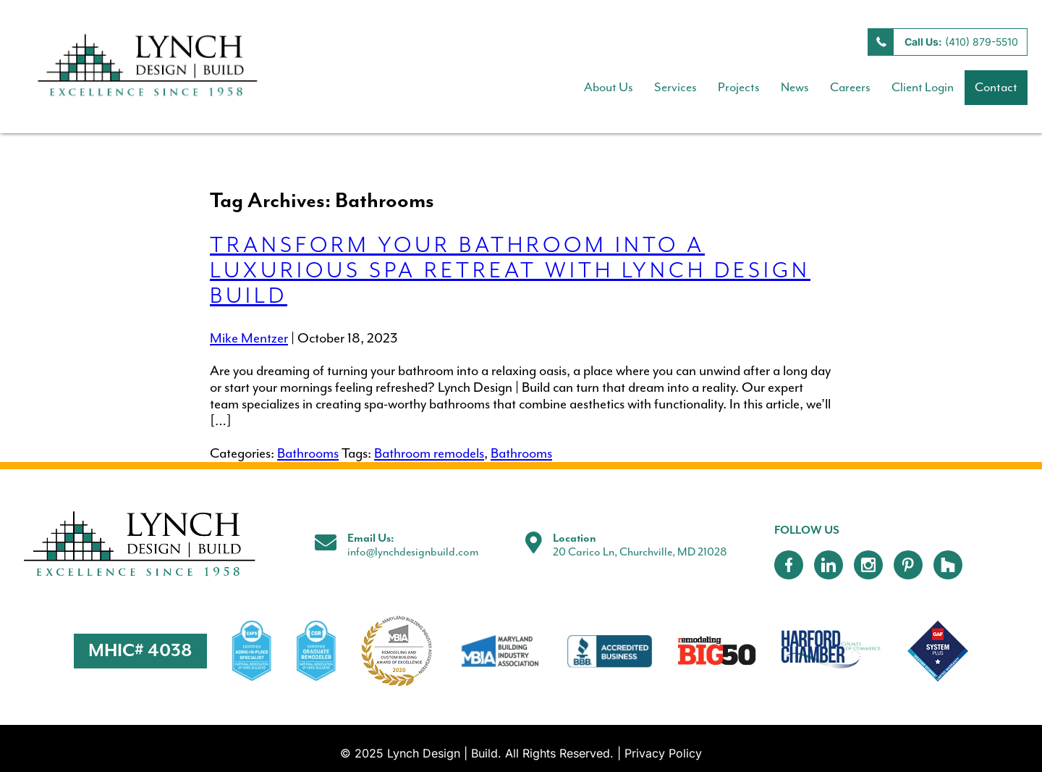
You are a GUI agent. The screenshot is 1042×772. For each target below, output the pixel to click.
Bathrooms (308, 453)
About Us (608, 87)
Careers (850, 87)
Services (675, 87)
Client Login (922, 87)
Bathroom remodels (429, 453)
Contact (996, 87)
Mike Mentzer (249, 338)
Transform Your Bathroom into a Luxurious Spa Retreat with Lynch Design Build (510, 271)
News (795, 87)
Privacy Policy (663, 753)
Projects (739, 87)
